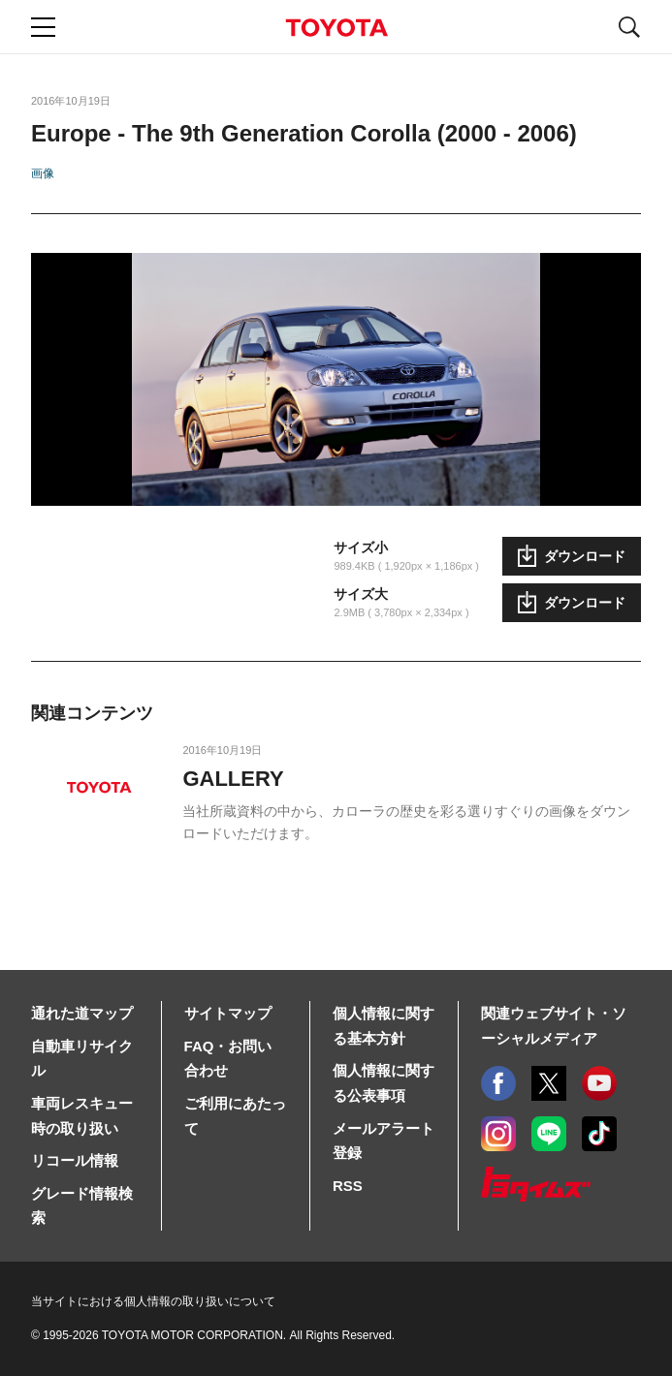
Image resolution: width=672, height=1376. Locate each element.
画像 (42, 173)
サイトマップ (228, 1013)
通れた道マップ (82, 1013)
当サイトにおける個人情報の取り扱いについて (153, 1301)
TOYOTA (336, 27)
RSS (348, 1185)
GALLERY (232, 778)
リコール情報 (74, 1160)
